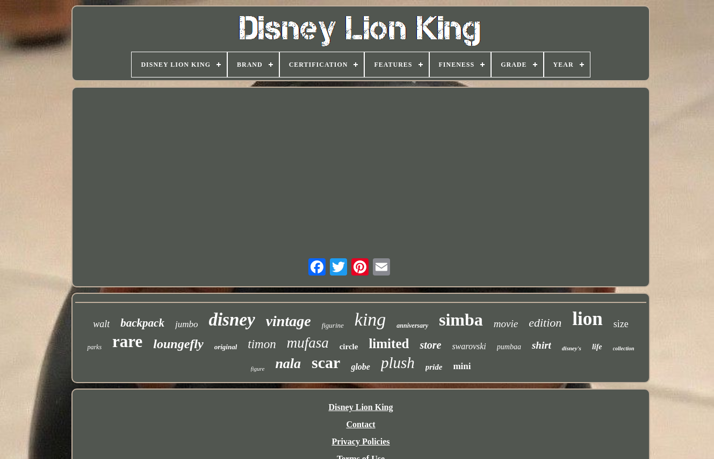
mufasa (308, 343)
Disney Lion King (360, 407)
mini (462, 366)
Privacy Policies (361, 441)
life (597, 347)
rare (127, 341)
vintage (288, 321)
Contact (360, 424)
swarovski (469, 346)
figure (258, 368)
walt (101, 324)
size (621, 324)
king (370, 319)
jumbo (186, 324)
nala (288, 363)
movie (506, 323)
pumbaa (509, 347)
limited (389, 343)
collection (623, 348)
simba (461, 319)
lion (587, 318)
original (225, 347)
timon (262, 344)
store (430, 345)
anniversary (412, 325)
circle (349, 346)
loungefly (178, 344)
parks (94, 347)
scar (326, 362)
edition (545, 322)
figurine (333, 325)
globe (360, 366)
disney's (571, 348)
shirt (541, 345)
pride (434, 367)
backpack (142, 322)
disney (231, 319)
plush (398, 362)
